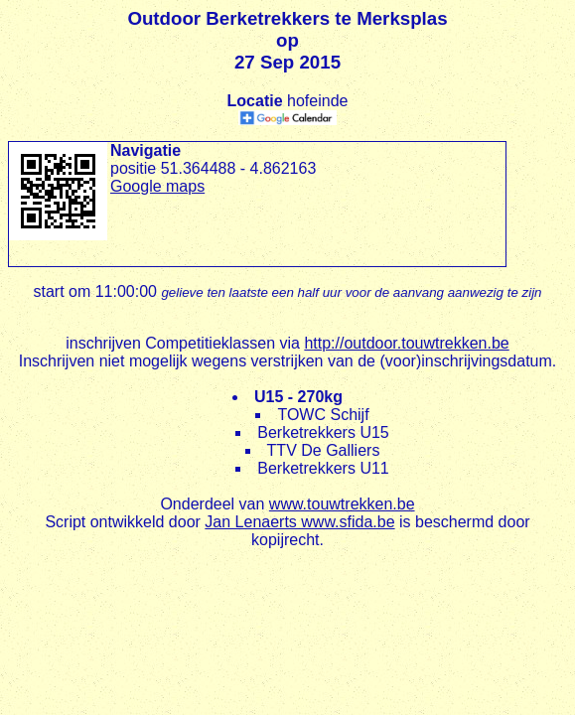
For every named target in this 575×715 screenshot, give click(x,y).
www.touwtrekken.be (342, 504)
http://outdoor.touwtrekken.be (406, 343)
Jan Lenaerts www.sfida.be (299, 521)
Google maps (157, 186)
